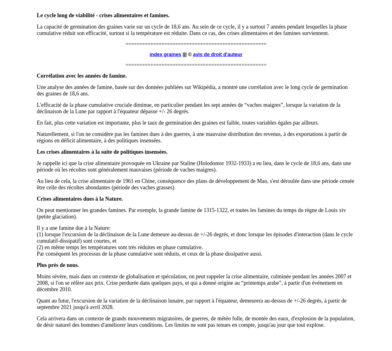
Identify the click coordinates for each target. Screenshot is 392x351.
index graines (165, 54)
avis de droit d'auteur (217, 54)
